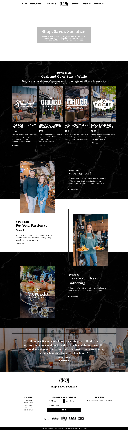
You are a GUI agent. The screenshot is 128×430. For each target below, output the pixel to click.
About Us (89, 4)
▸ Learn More (73, 190)
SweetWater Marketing (80, 428)
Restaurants (34, 3)
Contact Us (103, 4)
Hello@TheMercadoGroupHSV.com (99, 400)
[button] (39, 3)
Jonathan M (64, 357)
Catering (76, 4)
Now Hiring (50, 4)
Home (20, 4)
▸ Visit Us (15, 145)
